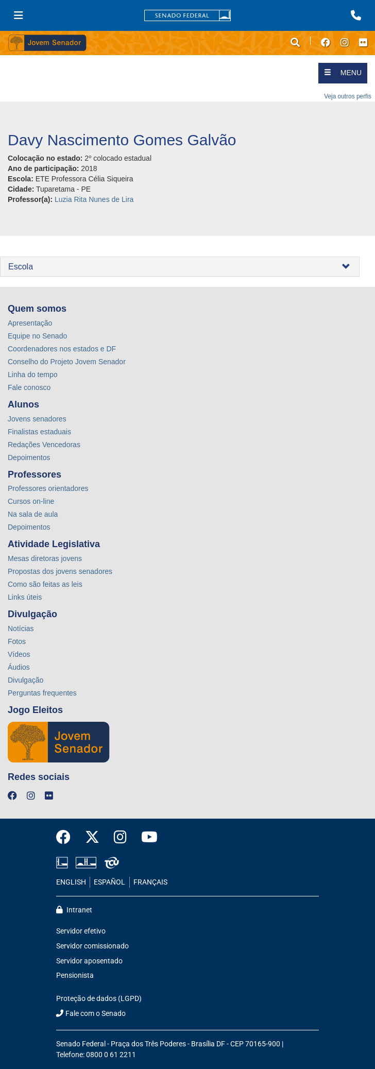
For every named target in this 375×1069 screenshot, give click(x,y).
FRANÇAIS (150, 882)
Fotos (17, 641)
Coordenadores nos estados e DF (62, 349)
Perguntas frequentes (42, 693)
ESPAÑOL (109, 882)
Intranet (74, 910)
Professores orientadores (48, 488)
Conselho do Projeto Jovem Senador (67, 362)
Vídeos (19, 654)
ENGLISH (71, 882)
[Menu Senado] (18, 15)
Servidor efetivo (81, 931)
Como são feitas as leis (45, 584)
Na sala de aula (33, 514)
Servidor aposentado (89, 961)
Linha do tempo (33, 374)
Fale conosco (29, 387)
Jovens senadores (37, 419)
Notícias (21, 628)
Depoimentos (29, 457)
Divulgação (25, 680)
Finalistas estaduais (39, 432)
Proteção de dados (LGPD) (99, 998)
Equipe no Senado (37, 336)
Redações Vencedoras (44, 444)
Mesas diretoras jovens (45, 558)
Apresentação (30, 323)
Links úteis (25, 597)
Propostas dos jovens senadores (60, 571)
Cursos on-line (31, 501)
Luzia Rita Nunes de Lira (94, 199)
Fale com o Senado (91, 1013)
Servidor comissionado (92, 946)
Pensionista (75, 975)
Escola (20, 266)
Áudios (19, 667)
